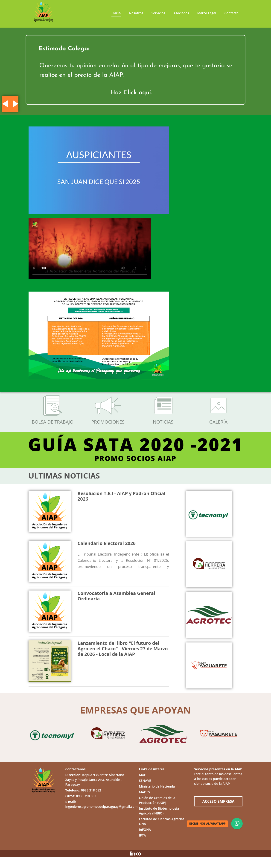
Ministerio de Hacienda (157, 786)
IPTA (142, 835)
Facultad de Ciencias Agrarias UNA (161, 821)
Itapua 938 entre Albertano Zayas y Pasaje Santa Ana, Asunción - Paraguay (94, 780)
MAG (142, 775)
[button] (5, 104)
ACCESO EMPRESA (218, 801)
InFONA (145, 829)
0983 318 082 (91, 790)
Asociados (181, 13)
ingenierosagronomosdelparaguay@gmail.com (101, 806)
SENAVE (145, 780)
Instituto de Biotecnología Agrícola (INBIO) (159, 810)
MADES (144, 792)
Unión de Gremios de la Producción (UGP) (157, 800)
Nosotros (136, 13)
